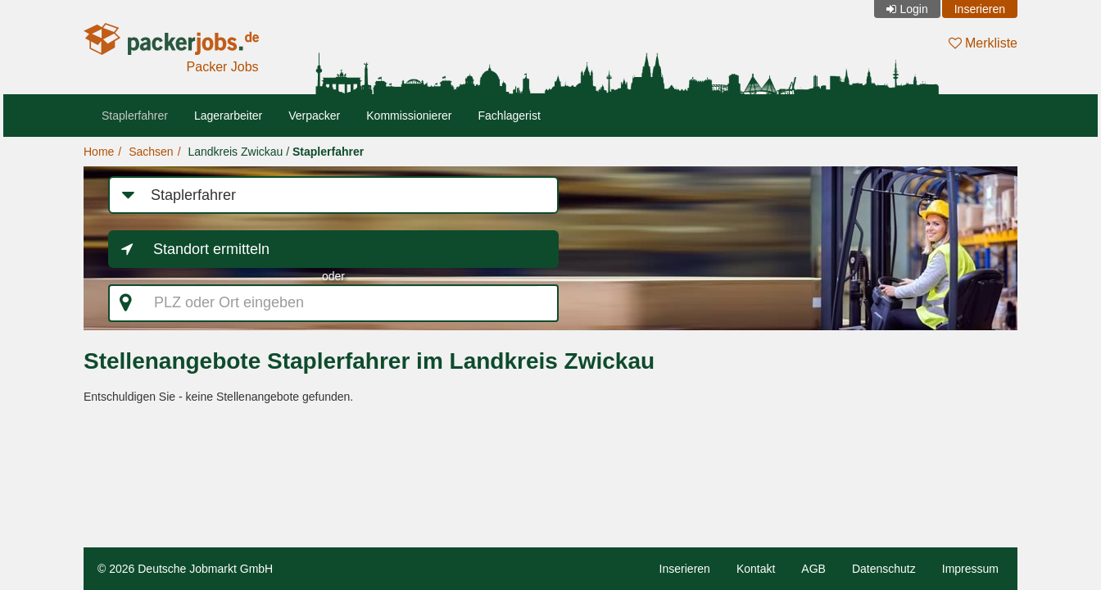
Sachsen (151, 151)
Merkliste (983, 43)
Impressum (970, 568)
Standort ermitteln (211, 249)
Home (99, 151)
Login (913, 9)
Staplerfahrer (135, 115)
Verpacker (314, 115)
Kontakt (755, 568)
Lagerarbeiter (228, 115)
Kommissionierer (408, 115)
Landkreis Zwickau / (276, 151)
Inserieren (979, 9)
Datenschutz (884, 568)
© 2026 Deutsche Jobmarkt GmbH (185, 568)
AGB (813, 568)
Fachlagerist (509, 115)
